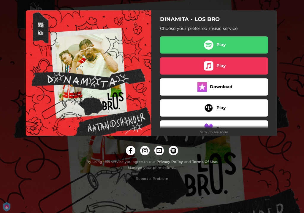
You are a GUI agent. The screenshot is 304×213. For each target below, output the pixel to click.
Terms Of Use (204, 161)
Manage (135, 167)
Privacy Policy (169, 161)
